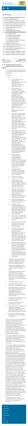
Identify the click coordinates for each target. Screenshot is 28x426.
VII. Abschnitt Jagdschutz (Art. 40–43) (12, 46)
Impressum (5, 412)
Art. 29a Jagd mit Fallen (11, 33)
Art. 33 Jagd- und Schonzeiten (12, 41)
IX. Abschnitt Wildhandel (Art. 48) (11, 49)
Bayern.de (5, 406)
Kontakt (5, 419)
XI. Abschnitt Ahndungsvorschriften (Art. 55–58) (14, 52)
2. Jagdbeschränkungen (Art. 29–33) (13, 30)
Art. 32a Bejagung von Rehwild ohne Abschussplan (17, 40)
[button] (2, 17)
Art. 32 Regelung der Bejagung (12, 38)
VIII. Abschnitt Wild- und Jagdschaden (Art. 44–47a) (15, 48)
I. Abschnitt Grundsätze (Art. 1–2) (11, 19)
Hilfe (4, 417)
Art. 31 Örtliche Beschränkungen (13, 36)
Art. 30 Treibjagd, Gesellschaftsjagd (13, 35)
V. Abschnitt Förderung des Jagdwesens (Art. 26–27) (15, 25)
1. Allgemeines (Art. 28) (10, 28)
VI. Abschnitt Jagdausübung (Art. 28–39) (13, 27)
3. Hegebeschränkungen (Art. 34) (12, 43)
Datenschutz (6, 410)
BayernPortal (6, 408)
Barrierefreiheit (6, 415)
